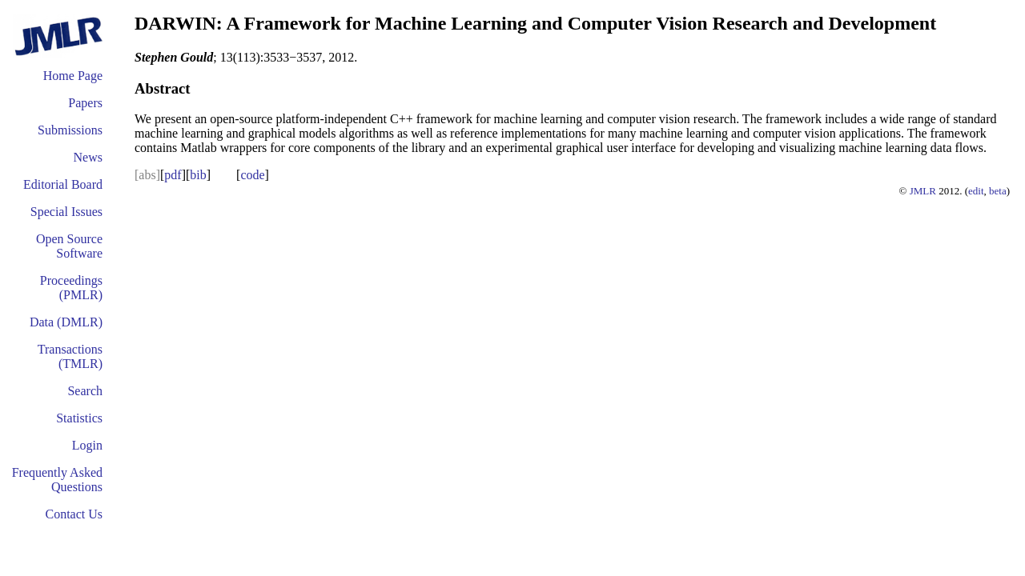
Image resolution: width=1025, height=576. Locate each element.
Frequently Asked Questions (57, 480)
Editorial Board (62, 184)
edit (976, 191)
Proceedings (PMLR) (71, 288)
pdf (172, 175)
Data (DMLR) (66, 322)
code (252, 175)
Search (84, 391)
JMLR (923, 191)
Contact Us (73, 514)
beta (998, 191)
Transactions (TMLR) (70, 356)
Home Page (72, 75)
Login (87, 445)
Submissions (70, 130)
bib (198, 175)
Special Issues (66, 211)
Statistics (79, 418)
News (88, 157)
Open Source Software (69, 246)
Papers (85, 103)
